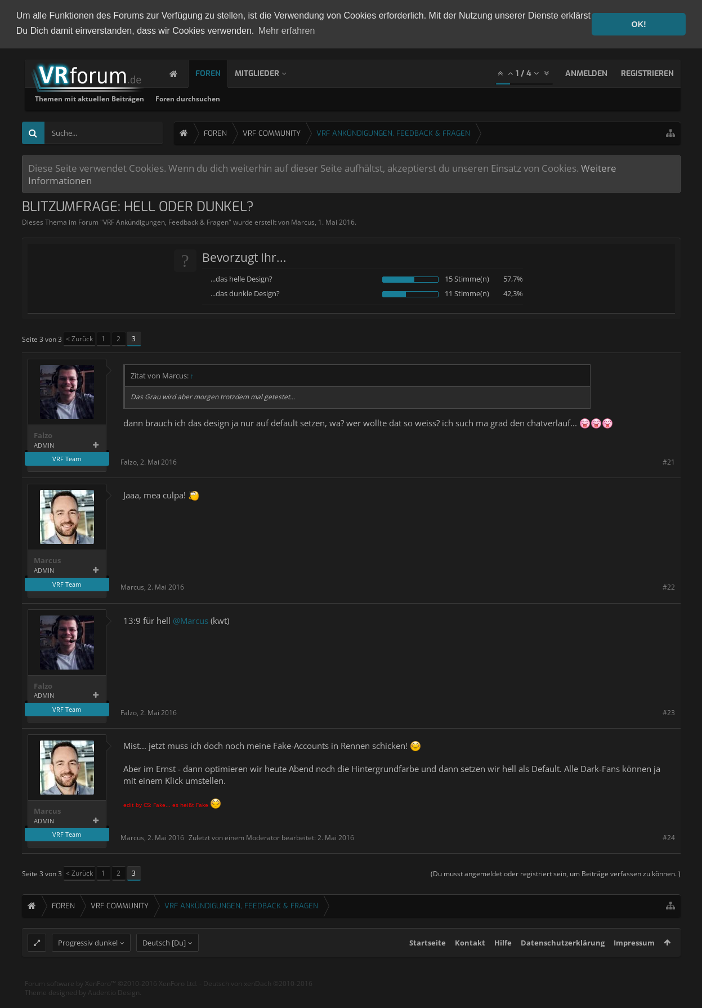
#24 (669, 836)
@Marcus (190, 619)
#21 (669, 461)
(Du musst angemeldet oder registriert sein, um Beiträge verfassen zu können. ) (556, 873)
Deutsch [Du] (164, 963)
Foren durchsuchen (337, 97)
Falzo (43, 434)
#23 (669, 711)
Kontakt (470, 963)
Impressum (634, 963)
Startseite (427, 963)
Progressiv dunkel (88, 963)
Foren (219, 72)
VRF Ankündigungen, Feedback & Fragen (166, 221)
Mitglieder (268, 72)
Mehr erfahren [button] (286, 30)
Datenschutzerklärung (563, 963)
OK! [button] (638, 24)
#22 (669, 586)
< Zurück (79, 337)
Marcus (303, 221)
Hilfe (503, 963)
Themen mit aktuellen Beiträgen (238, 97)
